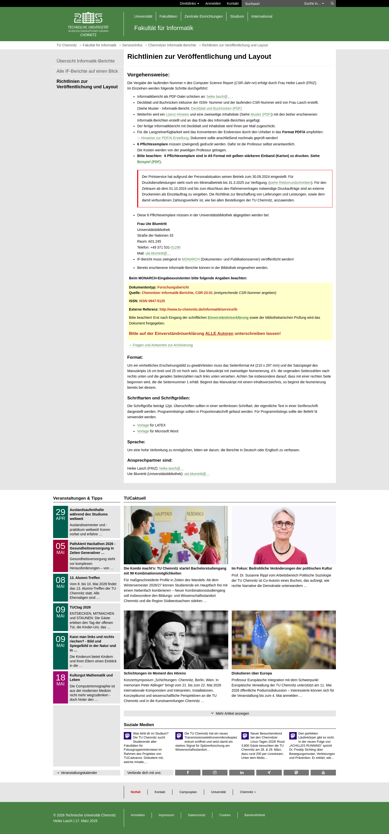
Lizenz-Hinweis (177, 114)
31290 (176, 247)
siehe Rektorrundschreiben (290, 183)
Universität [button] (143, 16)
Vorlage (143, 425)
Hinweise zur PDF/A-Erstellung (165, 138)
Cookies (225, 815)
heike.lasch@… (219, 96)
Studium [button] (237, 16)
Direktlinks (189, 3)
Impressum (166, 815)
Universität (218, 792)
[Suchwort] (270, 3)
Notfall (135, 792)
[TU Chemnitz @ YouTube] (323, 772)
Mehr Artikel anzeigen (232, 713)
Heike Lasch (62, 821)
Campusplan (188, 792)
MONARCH (191, 259)
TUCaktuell (135, 498)
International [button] (261, 16)
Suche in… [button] (314, 3)
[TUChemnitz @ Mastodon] (296, 772)
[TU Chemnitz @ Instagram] (214, 772)
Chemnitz (246, 792)
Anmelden (213, 3)
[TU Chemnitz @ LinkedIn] (242, 772)
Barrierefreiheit (255, 815)
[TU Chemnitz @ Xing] (269, 772)
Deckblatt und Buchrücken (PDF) (216, 108)
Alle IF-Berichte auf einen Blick (87, 71)
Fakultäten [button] (168, 16)
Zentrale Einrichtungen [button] (204, 16)
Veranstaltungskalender (79, 773)
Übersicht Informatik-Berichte (86, 61)
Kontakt (233, 3)
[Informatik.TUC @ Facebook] (187, 772)
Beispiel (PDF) (149, 162)
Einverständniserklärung (228, 318)
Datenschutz (196, 815)
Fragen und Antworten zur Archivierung (163, 345)
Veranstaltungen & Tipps (77, 498)
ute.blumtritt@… (157, 253)
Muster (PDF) (261, 114)
